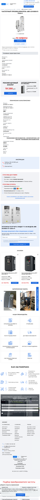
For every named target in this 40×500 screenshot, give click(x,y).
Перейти (10, 93)
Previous (1, 301)
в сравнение (21, 33)
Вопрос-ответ (30, 435)
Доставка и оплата (31, 426)
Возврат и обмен (31, 433)
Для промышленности (7, 433)
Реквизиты (17, 438)
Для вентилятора (6, 430)
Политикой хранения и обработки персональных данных (21, 240)
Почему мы (17, 426)
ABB (4, 111)
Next (38, 301)
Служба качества (18, 436)
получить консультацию (20, 410)
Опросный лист (8, 166)
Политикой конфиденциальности (10, 241)
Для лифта (4, 428)
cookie (13, 488)
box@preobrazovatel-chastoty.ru (32, 2)
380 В (4, 142)
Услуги (16, 430)
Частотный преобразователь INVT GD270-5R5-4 (28, 83)
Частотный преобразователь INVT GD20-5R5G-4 (9, 274)
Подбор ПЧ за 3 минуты (37, 298)
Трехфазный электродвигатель (30, 139)
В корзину (20, 40)
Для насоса (4, 426)
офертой (25, 47)
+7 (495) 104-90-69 (29, 1)
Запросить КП (28, 6)
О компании (17, 424)
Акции (16, 431)
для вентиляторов (31, 138)
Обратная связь (30, 431)
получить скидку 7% (20, 244)
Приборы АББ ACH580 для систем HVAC (11, 163)
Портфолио (17, 428)
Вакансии (17, 435)
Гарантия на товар (31, 428)
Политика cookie (20, 468)
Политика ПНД (20, 466)
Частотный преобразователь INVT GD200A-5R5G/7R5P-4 (29, 274)
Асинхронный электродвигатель (16, 138)
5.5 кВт (5, 146)
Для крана (4, 431)
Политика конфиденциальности (20, 464)
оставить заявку (20, 44)
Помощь (29, 424)
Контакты (17, 440)
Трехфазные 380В (6, 435)
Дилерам (17, 433)
